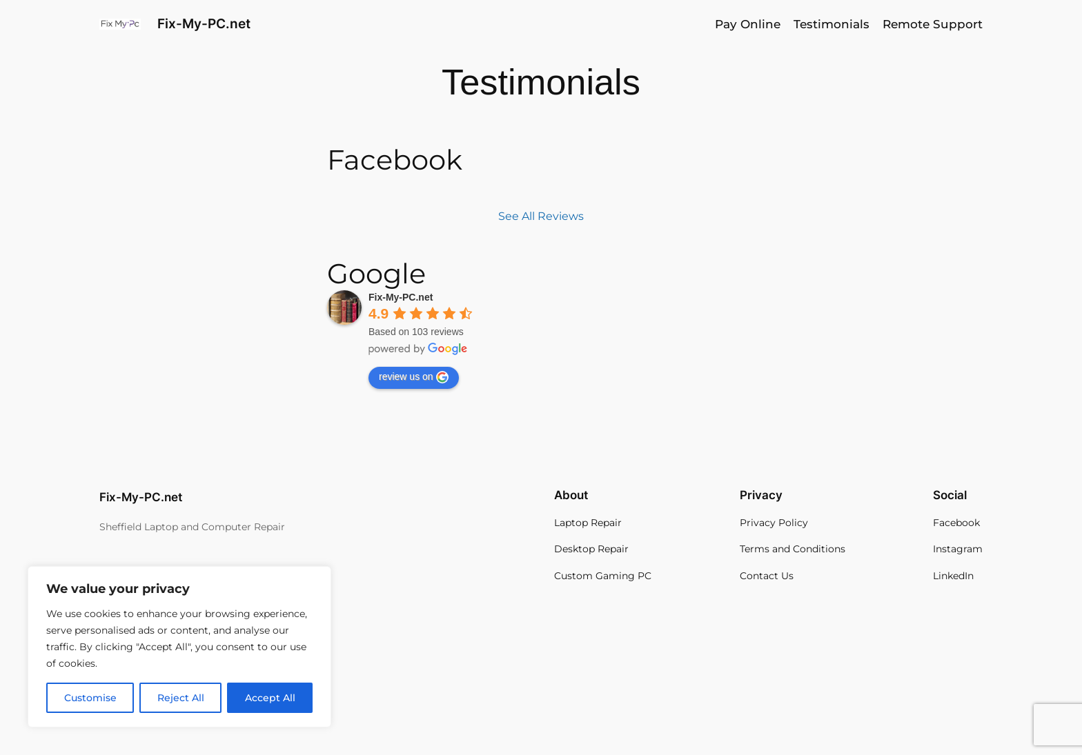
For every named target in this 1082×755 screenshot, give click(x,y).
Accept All (270, 698)
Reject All (180, 698)
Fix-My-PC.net (203, 23)
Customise (90, 698)
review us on (414, 377)
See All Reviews (541, 216)
